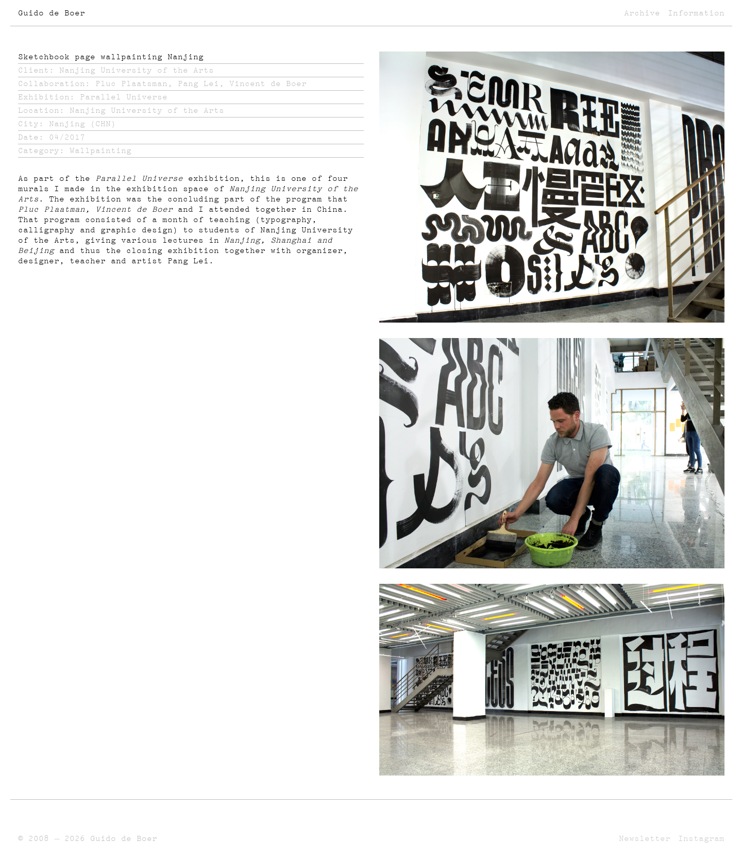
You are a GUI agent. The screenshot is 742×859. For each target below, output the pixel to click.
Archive (642, 13)
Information (696, 13)
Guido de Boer (51, 13)
